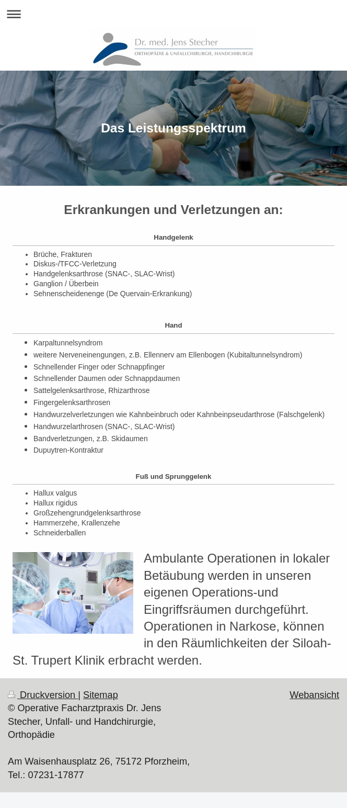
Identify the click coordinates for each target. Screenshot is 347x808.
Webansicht (314, 695)
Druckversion (43, 695)
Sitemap (100, 695)
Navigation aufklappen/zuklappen (173, 14)
